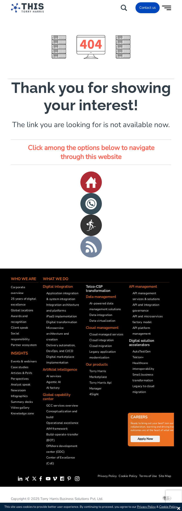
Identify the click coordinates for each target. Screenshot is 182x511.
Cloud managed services (106, 334)
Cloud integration (101, 340)
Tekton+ (138, 357)
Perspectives (20, 379)
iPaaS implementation (61, 316)
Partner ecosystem (24, 345)
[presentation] (174, 497)
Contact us (147, 7)
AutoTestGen (141, 351)
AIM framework (57, 429)
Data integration (100, 315)
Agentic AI (53, 382)
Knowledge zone (22, 413)
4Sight (94, 394)
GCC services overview (62, 406)
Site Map (165, 476)
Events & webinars (24, 361)
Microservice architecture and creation (57, 334)
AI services (53, 376)
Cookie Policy (128, 476)
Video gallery (20, 408)
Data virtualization (102, 321)
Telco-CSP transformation (98, 289)
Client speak (19, 328)
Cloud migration (100, 346)
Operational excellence (62, 423)
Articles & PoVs (21, 373)
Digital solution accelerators (141, 343)
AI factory (53, 388)
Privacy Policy (107, 476)
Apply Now (145, 439)
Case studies (19, 367)
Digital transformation (61, 322)
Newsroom (18, 390)
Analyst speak (21, 384)
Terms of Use (148, 476)
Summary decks (22, 402)
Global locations (22, 310)
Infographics (19, 396)
